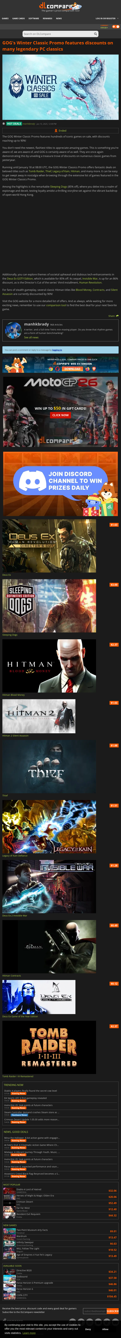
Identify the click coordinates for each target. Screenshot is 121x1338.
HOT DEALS (14, 123)
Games (5, 18)
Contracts (98, 290)
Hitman (75, 171)
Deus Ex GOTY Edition (20, 278)
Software (34, 18)
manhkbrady (29, 123)
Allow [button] (105, 1329)
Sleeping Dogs (58, 186)
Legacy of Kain (61, 171)
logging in (57, 349)
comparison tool (56, 305)
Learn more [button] (29, 1333)
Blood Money (83, 290)
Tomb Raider (36, 171)
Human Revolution (90, 282)
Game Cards (18, 18)
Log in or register (105, 18)
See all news (31, 337)
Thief (48, 171)
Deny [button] (88, 1329)
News (59, 18)
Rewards (47, 18)
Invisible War (90, 278)
